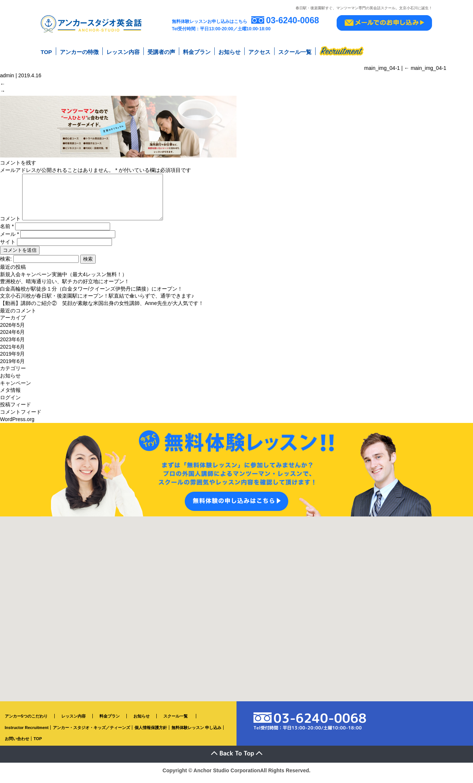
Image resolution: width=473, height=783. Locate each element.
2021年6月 (12, 352)
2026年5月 (12, 330)
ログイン (10, 402)
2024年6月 (12, 337)
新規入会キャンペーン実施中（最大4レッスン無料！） (63, 279)
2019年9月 (12, 359)
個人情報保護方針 (151, 732)
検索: (6, 264)
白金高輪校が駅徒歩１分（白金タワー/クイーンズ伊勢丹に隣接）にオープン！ (91, 294)
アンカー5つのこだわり (26, 721)
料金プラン (197, 51)
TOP (46, 51)
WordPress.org (17, 424)
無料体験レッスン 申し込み (196, 732)
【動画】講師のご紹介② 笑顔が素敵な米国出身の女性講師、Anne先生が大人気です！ (102, 308)
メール (9, 239)
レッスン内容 (123, 51)
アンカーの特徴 (79, 51)
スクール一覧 (295, 51)
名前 (7, 231)
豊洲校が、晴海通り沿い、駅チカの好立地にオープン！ (64, 286)
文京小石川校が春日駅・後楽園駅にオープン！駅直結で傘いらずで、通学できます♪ (97, 301)
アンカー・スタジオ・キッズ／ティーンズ (91, 732)
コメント (10, 224)
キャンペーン (15, 388)
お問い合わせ (17, 744)
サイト (8, 247)
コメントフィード (20, 417)
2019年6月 (12, 366)
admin (7, 74)
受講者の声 (161, 51)
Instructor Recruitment (27, 732)
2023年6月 (12, 345)
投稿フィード (15, 410)
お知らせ (229, 51)
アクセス (259, 51)
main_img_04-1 (425, 66)
